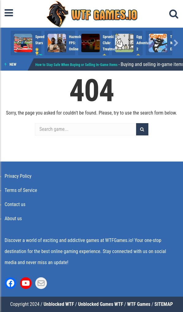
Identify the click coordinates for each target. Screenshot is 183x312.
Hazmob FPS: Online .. (119, 37)
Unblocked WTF (59, 304)
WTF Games (139, 304)
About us (13, 218)
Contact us (15, 204)
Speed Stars (44, 37)
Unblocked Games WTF (100, 304)
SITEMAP (163, 304)
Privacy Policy (18, 176)
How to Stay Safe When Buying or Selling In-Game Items (76, 65)
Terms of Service (21, 190)
